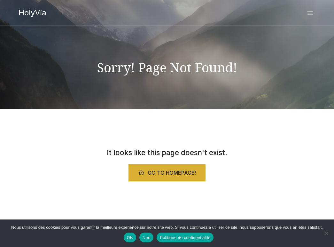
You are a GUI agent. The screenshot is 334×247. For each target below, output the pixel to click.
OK (130, 237)
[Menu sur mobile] (310, 12)
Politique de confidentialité (185, 237)
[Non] (326, 233)
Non (147, 237)
